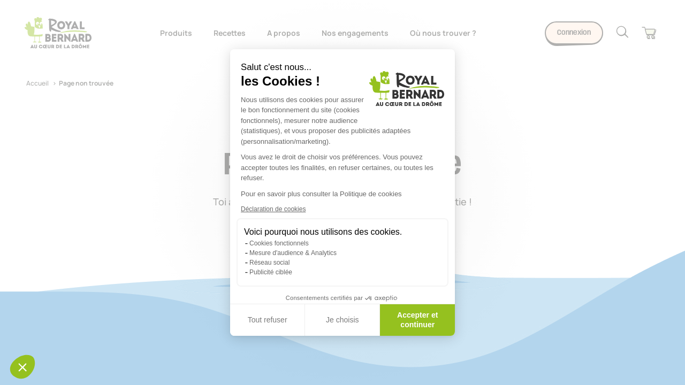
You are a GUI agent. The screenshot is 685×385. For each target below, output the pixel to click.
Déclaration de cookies (273, 209)
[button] (22, 367)
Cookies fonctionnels (279, 243)
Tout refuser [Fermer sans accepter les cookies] (267, 319)
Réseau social (269, 262)
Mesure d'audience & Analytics (293, 253)
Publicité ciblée (270, 272)
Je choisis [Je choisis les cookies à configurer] (342, 319)
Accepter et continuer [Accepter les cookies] (417, 320)
